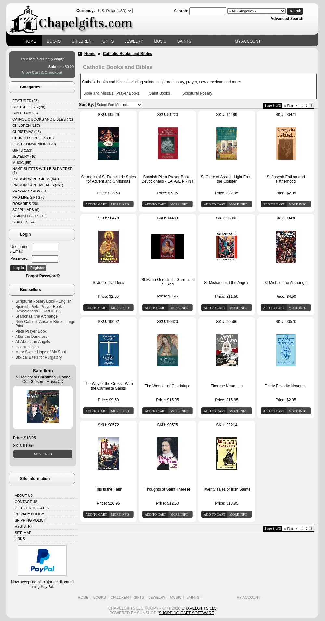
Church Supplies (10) (33, 138)
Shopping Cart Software (186, 613)
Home (30, 41)
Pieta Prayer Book (31, 331)
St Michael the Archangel (36, 316)
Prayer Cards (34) (30, 191)
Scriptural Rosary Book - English (43, 301)
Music (160, 41)
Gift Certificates (32, 508)
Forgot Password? (43, 276)
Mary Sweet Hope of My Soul (40, 352)
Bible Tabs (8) (25, 113)
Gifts (108, 41)
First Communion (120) (34, 144)
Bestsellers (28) (28, 107)
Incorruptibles (27, 347)
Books (54, 41)
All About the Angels (32, 341)
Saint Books (159, 93)
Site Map (23, 533)
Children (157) (26, 125)
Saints (184, 41)
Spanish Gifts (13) (29, 216)
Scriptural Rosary (197, 93)
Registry (24, 526)
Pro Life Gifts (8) (29, 197)
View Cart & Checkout (42, 72)
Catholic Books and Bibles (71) (42, 119)
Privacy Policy (29, 514)
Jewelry (134, 41)
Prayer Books (128, 93)
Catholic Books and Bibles (127, 53)
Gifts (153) (22, 150)
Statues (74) (24, 222)
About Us (24, 495)
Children (81, 41)
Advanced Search (286, 18)
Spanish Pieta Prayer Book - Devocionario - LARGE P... (39, 308)
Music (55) (21, 163)
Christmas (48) (26, 132)
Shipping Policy (30, 520)
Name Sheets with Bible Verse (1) (42, 171)
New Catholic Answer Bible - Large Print (45, 323)
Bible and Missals (99, 93)
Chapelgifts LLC (199, 608)
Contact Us (26, 502)
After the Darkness (31, 336)
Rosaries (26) (25, 203)
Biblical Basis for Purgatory (38, 357)
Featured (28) (25, 101)
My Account (248, 41)
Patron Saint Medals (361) (37, 185)
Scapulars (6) (25, 210)
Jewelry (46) (24, 156)
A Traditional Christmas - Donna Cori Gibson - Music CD (42, 379)
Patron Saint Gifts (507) (35, 179)
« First (288, 105)
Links (20, 539)
